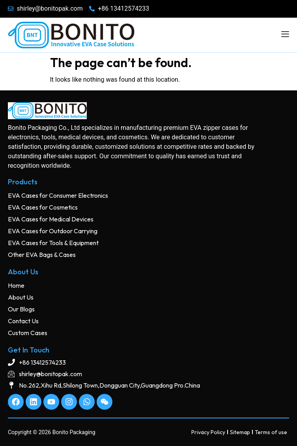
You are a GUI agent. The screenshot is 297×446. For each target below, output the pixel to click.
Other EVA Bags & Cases (42, 255)
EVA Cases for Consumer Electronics (58, 195)
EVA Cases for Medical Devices (50, 219)
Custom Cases (27, 333)
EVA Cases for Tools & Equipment (53, 243)
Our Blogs (21, 309)
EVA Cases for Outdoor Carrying (52, 231)
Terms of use (271, 432)
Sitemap (240, 432)
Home (16, 285)
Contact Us (23, 321)
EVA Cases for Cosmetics (43, 207)
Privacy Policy (208, 432)
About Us (21, 297)
